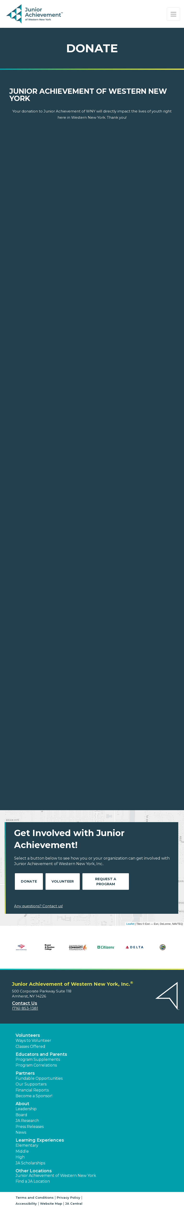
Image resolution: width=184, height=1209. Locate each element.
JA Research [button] (27, 1120)
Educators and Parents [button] (41, 1054)
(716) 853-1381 (25, 1008)
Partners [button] (25, 1073)
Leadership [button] (26, 1109)
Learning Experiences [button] (40, 1140)
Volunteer (63, 881)
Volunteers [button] (28, 1035)
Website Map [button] (51, 1203)
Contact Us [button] (24, 1003)
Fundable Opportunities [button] (39, 1078)
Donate (29, 881)
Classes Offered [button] (30, 1046)
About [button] (22, 1104)
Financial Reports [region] (32, 1090)
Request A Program (105, 881)
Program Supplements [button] (38, 1059)
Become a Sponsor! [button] (34, 1096)
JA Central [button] (73, 1203)
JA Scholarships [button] (30, 1163)
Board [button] (21, 1115)
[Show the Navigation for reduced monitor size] (173, 14)
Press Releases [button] (30, 1126)
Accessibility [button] (26, 1203)
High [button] (20, 1157)
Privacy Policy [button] (68, 1197)
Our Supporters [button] (31, 1084)
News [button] (21, 1132)
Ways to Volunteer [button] (33, 1040)
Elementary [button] (27, 1145)
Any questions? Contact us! (38, 906)
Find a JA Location (33, 1181)
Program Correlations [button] (36, 1065)
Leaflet (130, 923)
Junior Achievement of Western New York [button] (56, 1175)
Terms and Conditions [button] (35, 1197)
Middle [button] (22, 1151)
